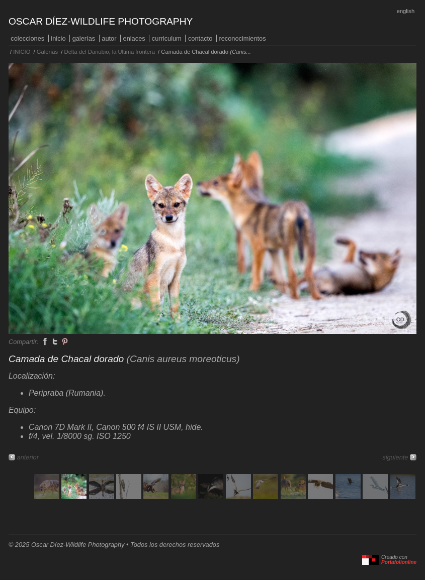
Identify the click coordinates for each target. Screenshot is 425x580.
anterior (28, 457)
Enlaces (134, 38)
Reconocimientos (242, 38)
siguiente (395, 457)
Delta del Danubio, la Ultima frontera (109, 52)
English (405, 11)
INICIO (58, 38)
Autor (109, 38)
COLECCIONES (27, 38)
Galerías (84, 38)
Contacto (200, 38)
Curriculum (167, 38)
